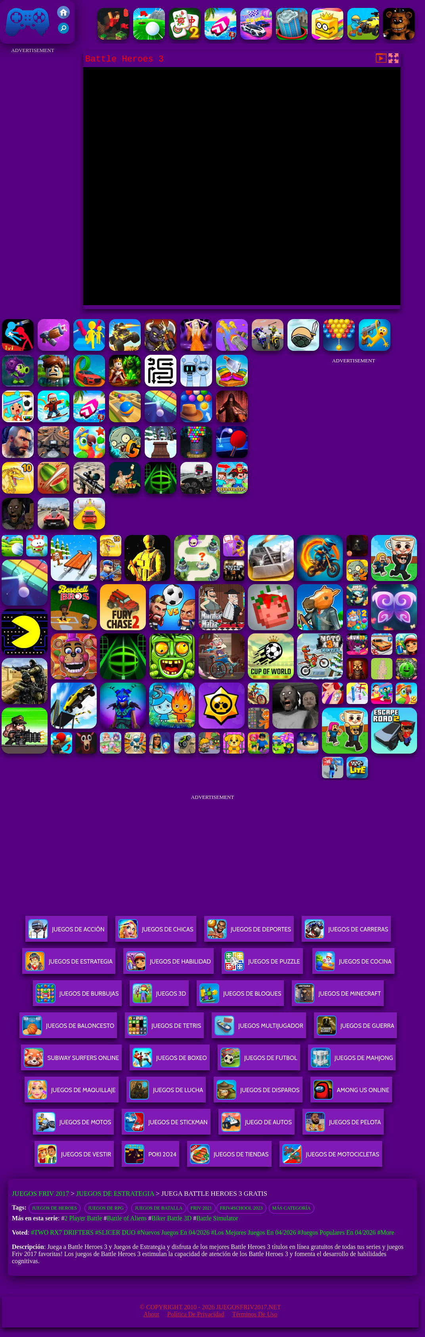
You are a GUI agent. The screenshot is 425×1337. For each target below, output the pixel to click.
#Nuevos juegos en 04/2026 (173, 1232)
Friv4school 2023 (241, 1208)
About (151, 1314)
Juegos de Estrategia (115, 1193)
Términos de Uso (255, 1314)
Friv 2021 (201, 1208)
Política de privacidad (195, 1314)
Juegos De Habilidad (168, 964)
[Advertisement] (32, 175)
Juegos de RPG (106, 1208)
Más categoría (291, 1208)
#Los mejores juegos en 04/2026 (253, 1232)
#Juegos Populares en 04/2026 (337, 1232)
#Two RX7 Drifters (62, 1232)
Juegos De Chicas (155, 932)
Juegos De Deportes (249, 932)
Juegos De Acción (66, 932)
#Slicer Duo (115, 1232)
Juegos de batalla (158, 1208)
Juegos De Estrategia (69, 964)
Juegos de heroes (54, 1208)
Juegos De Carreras (346, 932)
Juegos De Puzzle (262, 964)
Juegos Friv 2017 (28, 22)
